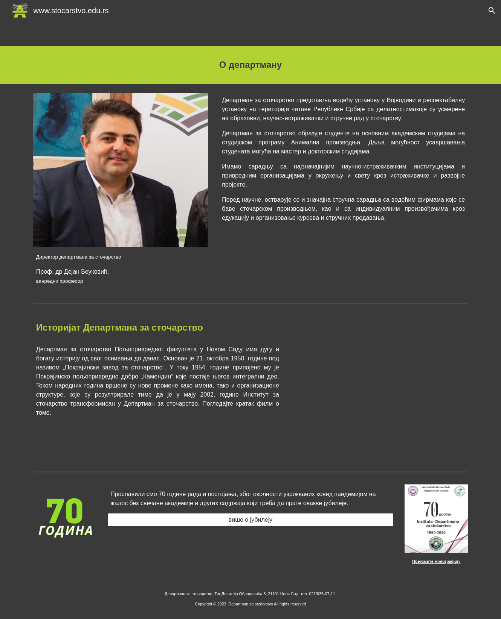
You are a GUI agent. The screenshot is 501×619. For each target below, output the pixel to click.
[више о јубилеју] (250, 519)
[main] (250, 65)
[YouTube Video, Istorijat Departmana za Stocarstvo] (380, 393)
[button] (492, 11)
